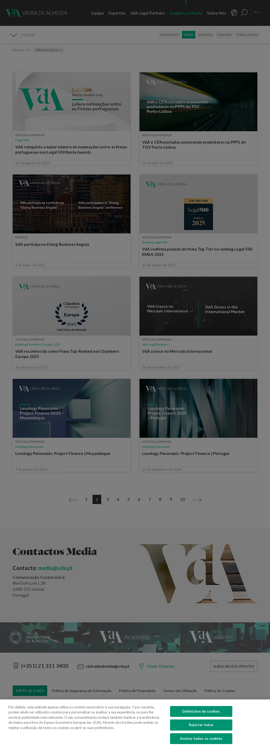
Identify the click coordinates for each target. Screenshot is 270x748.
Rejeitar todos (201, 730)
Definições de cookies (201, 716)
